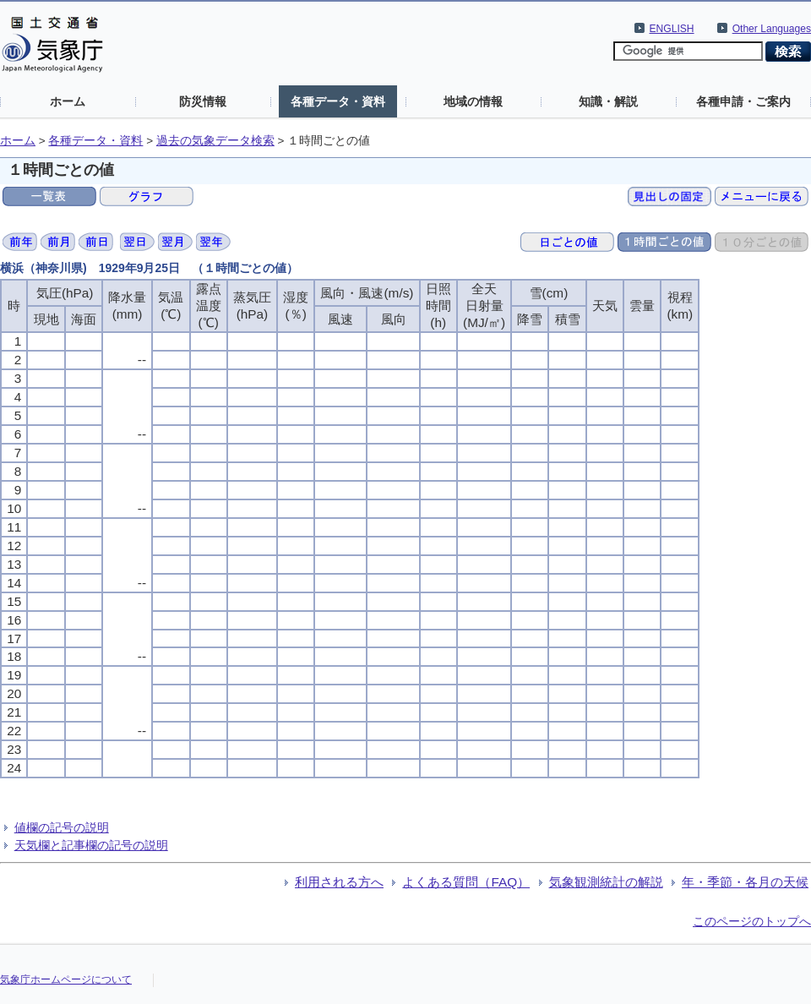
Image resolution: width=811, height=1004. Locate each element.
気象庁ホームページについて (66, 979)
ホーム (67, 101)
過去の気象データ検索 (215, 140)
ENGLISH (672, 29)
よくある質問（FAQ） (466, 882)
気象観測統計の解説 (606, 882)
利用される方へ (339, 882)
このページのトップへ (752, 921)
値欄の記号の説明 (61, 827)
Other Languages (771, 29)
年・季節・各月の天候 (745, 882)
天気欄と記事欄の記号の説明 (91, 845)
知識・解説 (608, 101)
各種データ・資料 (338, 101)
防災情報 (202, 101)
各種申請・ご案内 (743, 101)
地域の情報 (473, 101)
